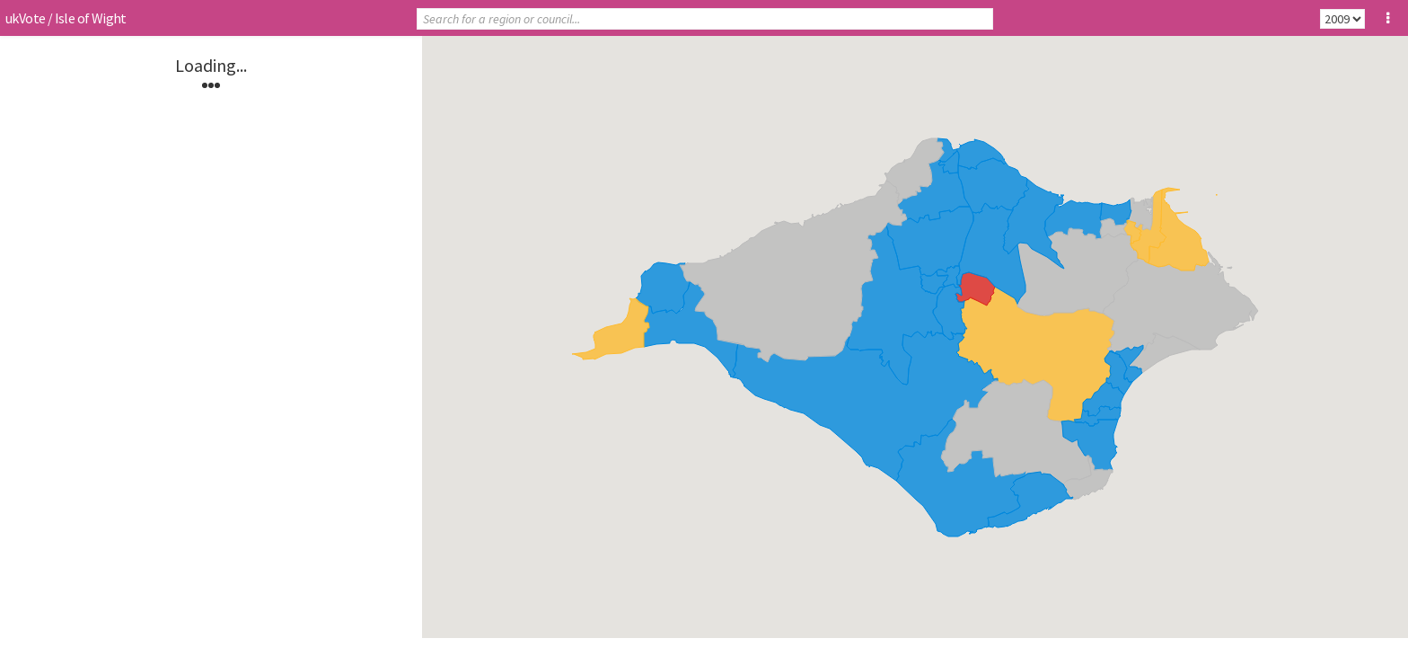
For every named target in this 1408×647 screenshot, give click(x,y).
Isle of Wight (91, 18)
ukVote (25, 18)
